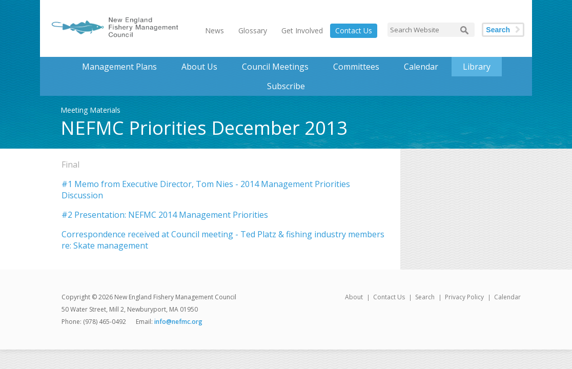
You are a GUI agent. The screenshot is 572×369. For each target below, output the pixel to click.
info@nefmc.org (178, 321)
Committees (356, 66)
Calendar (421, 66)
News (214, 30)
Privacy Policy (464, 297)
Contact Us (353, 30)
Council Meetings (275, 66)
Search (498, 30)
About (354, 297)
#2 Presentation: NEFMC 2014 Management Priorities (165, 214)
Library (477, 66)
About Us (199, 66)
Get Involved (302, 30)
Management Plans (119, 66)
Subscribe (286, 86)
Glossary (252, 30)
